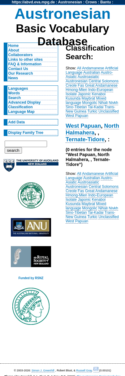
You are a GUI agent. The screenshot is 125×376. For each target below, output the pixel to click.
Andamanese (93, 68)
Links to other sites (25, 59)
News (13, 78)
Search (14, 98)
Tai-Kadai (96, 107)
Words (14, 93)
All (79, 68)
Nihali (103, 103)
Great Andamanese (101, 85)
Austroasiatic (88, 77)
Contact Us (18, 69)
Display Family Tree (26, 132)
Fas (81, 85)
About (13, 50)
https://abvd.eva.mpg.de (33, 2)
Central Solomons (104, 81)
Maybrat (88, 98)
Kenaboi (99, 94)
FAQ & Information (24, 64)
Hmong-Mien (76, 90)
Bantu (105, 2)
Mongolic (89, 103)
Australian (91, 72)
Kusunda (73, 98)
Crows (91, 2)
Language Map (21, 111)
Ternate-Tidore (85, 139)
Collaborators (20, 55)
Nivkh (113, 103)
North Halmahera (92, 129)
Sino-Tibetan (76, 107)
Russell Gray (84, 370)
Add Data (16, 122)
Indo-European (100, 90)
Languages (18, 88)
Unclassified (108, 111)
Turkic (92, 111)
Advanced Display (24, 102)
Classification (20, 107)
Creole (71, 85)
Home (13, 45)
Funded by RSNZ (31, 278)
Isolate (71, 94)
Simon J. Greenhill (43, 370)
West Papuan (77, 116)
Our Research (20, 73)
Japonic (84, 94)
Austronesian (70, 2)
